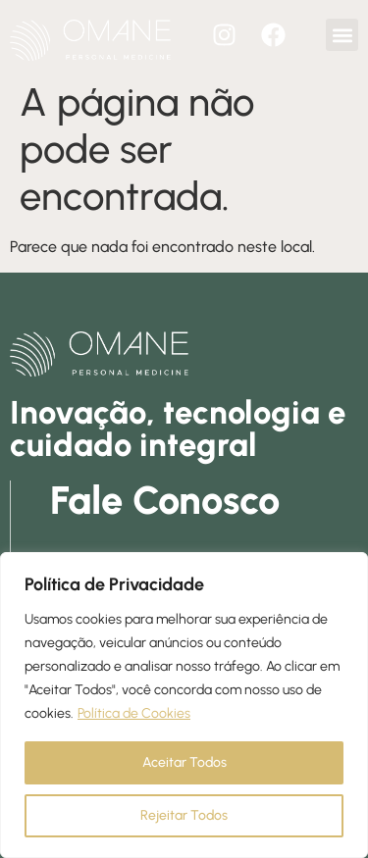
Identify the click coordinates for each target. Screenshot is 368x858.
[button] (342, 35)
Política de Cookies (134, 713)
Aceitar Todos (184, 762)
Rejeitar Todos (184, 815)
